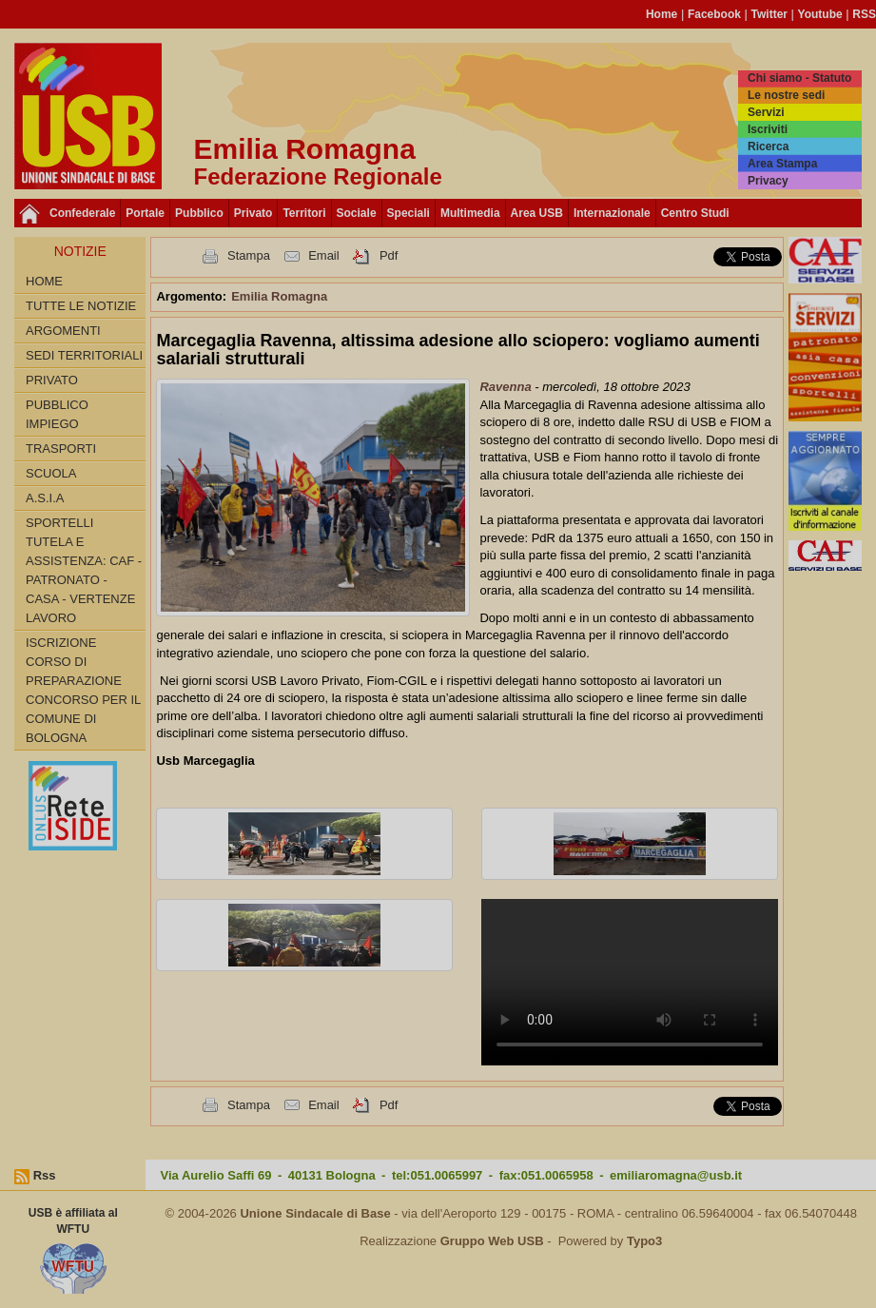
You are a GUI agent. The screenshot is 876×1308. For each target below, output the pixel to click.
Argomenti (63, 330)
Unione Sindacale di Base (315, 1213)
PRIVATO (52, 380)
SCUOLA (51, 473)
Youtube (820, 14)
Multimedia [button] (470, 213)
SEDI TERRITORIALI (84, 355)
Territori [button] (303, 213)
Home (661, 14)
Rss (44, 1175)
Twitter (769, 14)
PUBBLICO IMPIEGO (57, 414)
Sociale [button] (357, 213)
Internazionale (612, 213)
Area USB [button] (537, 213)
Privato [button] (253, 213)
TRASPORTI (61, 448)
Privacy (768, 180)
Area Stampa (782, 163)
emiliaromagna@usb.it (676, 1175)
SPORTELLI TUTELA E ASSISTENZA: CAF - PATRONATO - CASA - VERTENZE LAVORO (84, 570)
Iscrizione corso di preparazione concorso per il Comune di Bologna (83, 690)
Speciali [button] (408, 213)
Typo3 (644, 1241)
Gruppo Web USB (492, 1241)
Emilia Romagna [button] (279, 296)
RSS (864, 14)
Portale (145, 213)
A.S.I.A (45, 498)
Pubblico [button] (199, 213)
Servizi (766, 112)
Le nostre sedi (786, 95)
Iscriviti (768, 129)
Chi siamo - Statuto (799, 78)
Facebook (714, 14)
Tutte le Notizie (81, 306)
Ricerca (768, 146)
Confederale (82, 213)
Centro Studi (695, 213)
